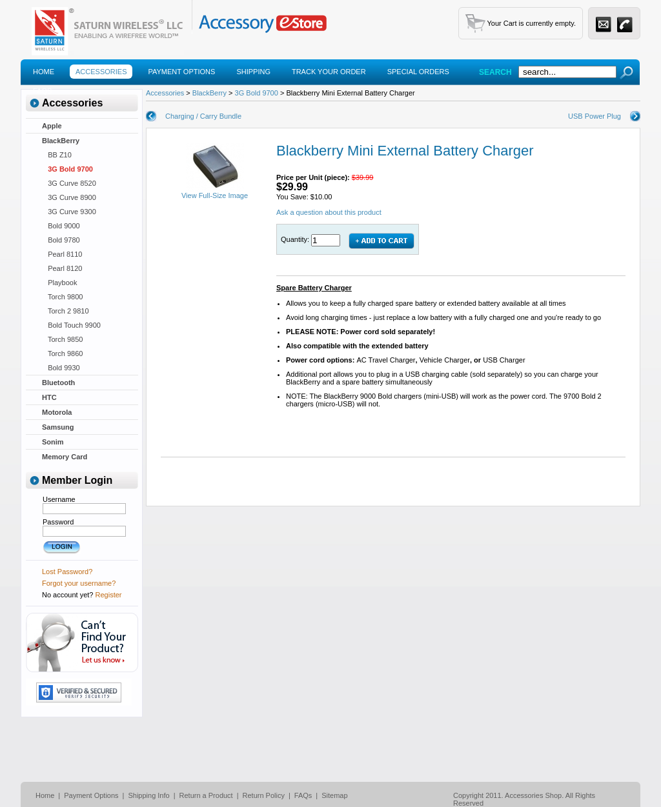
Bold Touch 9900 (71, 325)
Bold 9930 (61, 368)
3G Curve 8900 (69, 197)
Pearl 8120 (62, 268)
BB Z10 (57, 155)
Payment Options (181, 71)
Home (43, 71)
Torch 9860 (62, 353)
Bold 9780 (61, 240)
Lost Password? (67, 571)
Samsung (58, 427)
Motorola (57, 412)
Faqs (42, 91)
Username (59, 499)
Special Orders (418, 71)
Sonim (53, 442)
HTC (49, 397)
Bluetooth (58, 382)
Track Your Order (329, 71)
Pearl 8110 (62, 254)
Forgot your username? (79, 583)
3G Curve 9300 (69, 211)
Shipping (253, 71)
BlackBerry (60, 140)
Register (109, 595)
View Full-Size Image (214, 192)
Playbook (59, 282)
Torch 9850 (62, 339)
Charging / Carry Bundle (203, 116)
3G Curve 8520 (69, 183)
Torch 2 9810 (65, 311)
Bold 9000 (61, 226)
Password (58, 522)
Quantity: (296, 239)
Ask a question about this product (328, 212)
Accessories (101, 71)
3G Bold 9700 (67, 169)
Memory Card (64, 457)
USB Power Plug (594, 116)
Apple (52, 126)
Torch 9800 (62, 297)
